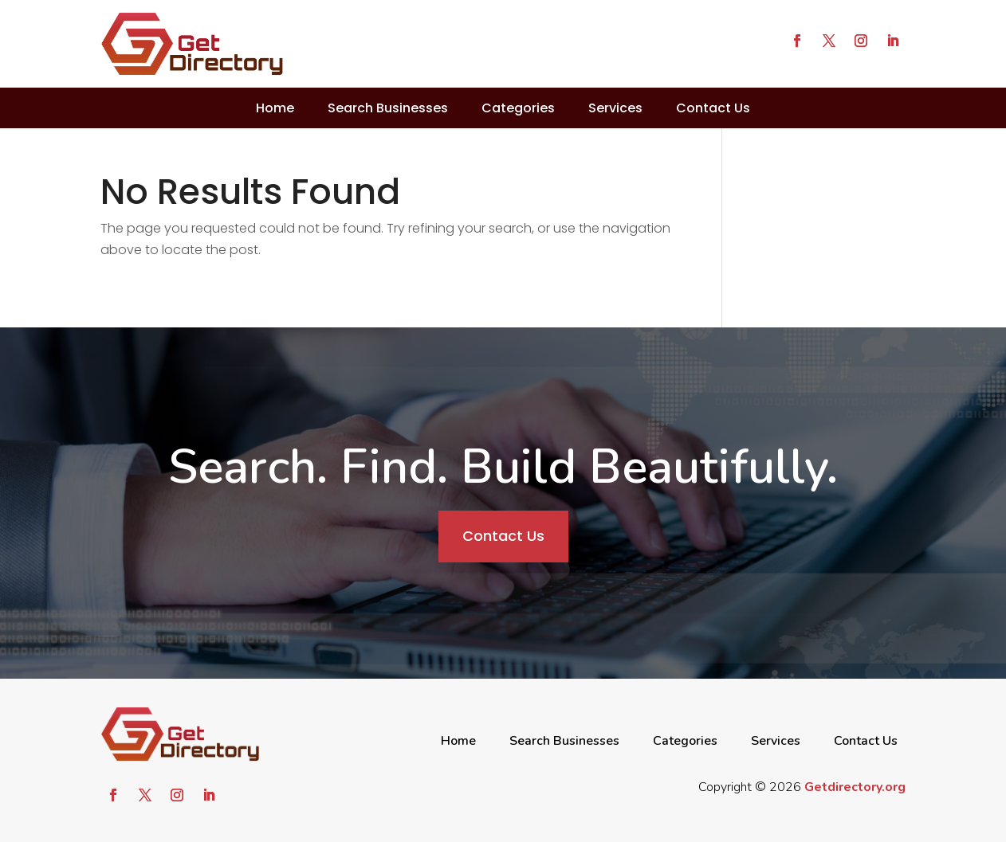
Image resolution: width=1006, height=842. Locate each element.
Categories (518, 108)
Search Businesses (388, 108)
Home (275, 108)
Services (615, 108)
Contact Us (713, 108)
